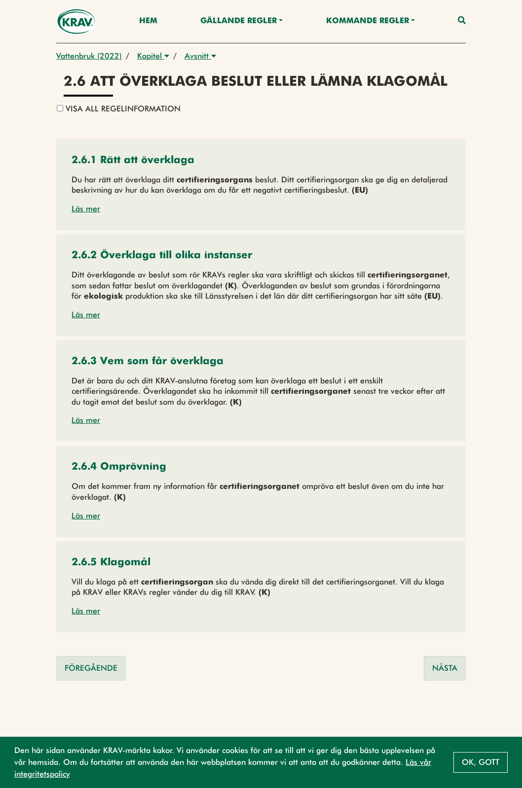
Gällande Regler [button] (238, 21)
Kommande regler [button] (367, 21)
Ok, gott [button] (480, 762)
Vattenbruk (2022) (89, 56)
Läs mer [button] (86, 208)
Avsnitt (200, 56)
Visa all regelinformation (119, 108)
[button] (133, 161)
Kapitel (153, 56)
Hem (148, 21)
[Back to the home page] (76, 21)
